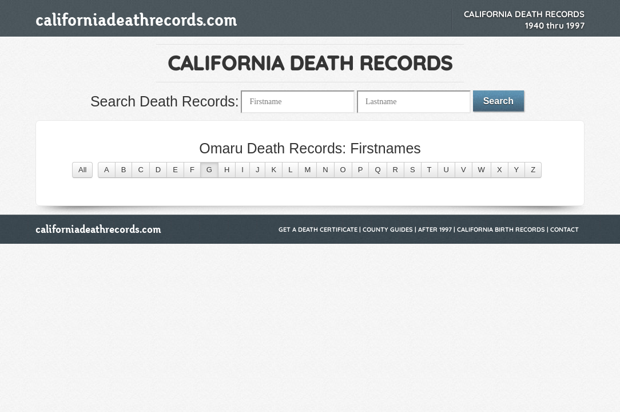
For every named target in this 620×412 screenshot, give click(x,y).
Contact (564, 229)
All (82, 169)
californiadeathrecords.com (136, 20)
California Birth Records (501, 229)
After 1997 (435, 229)
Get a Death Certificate (318, 229)
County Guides (388, 229)
